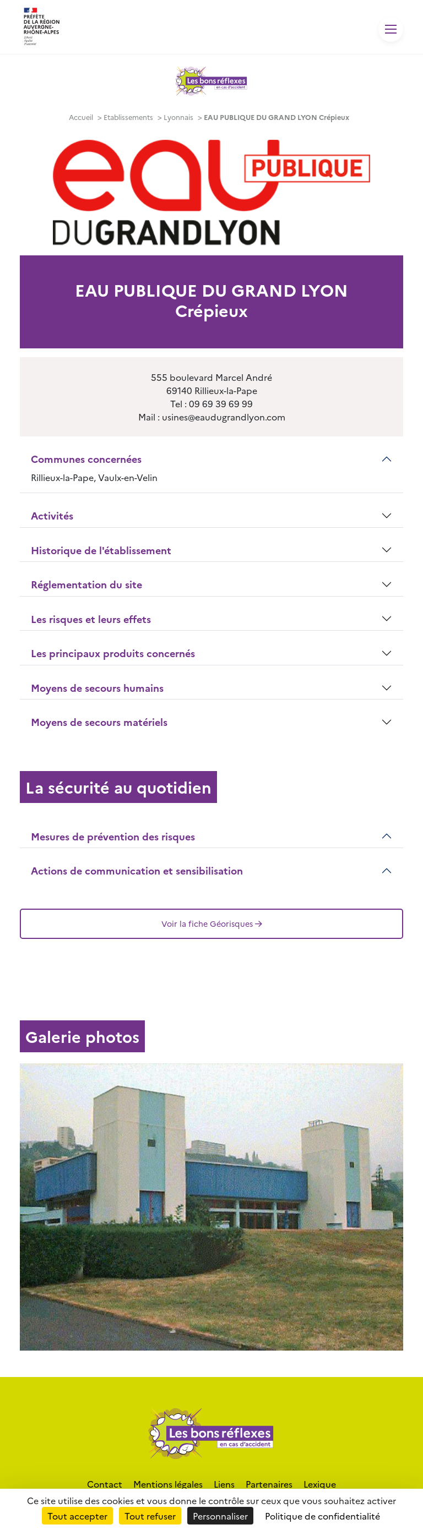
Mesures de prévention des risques (113, 836)
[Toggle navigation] (390, 29)
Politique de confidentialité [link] (322, 1516)
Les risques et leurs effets (91, 619)
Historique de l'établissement (101, 550)
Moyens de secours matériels (99, 722)
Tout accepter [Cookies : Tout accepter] (77, 1516)
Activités (52, 515)
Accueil (81, 117)
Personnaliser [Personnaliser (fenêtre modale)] (220, 1516)
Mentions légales (168, 1484)
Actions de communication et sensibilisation (137, 870)
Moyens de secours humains (97, 688)
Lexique (319, 1484)
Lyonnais (178, 117)
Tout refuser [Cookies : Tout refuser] (150, 1516)
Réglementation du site (86, 584)
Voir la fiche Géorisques (211, 923)
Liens (224, 1484)
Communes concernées (86, 459)
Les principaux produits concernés (113, 653)
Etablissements (128, 117)
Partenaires (269, 1484)
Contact (104, 1484)
